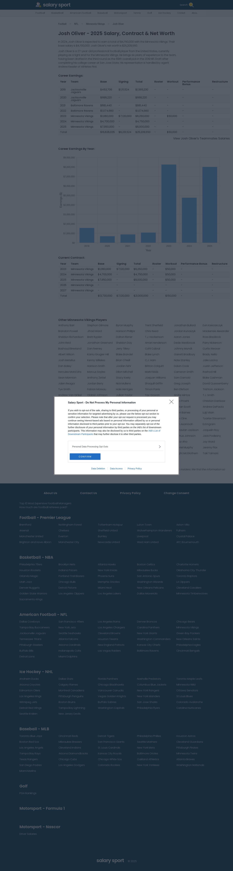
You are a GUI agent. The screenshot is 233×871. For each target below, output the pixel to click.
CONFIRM (85, 456)
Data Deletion (98, 468)
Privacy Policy (135, 468)
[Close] (172, 403)
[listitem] (116, 446)
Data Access (116, 468)
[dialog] (116, 435)
